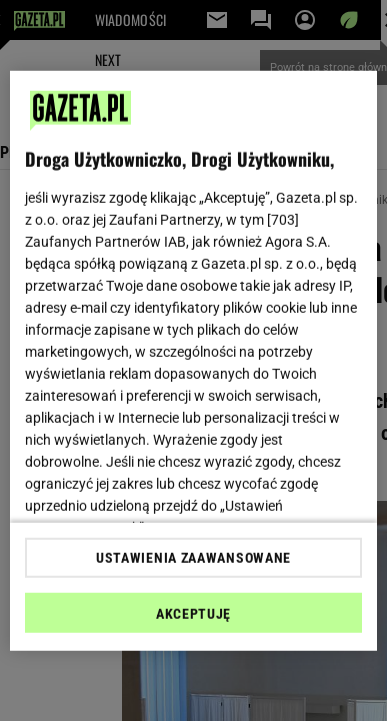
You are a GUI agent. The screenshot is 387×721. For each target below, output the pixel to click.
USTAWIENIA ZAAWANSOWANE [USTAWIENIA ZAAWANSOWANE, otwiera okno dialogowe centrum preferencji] (193, 558)
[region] (194, 360)
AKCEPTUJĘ (193, 614)
